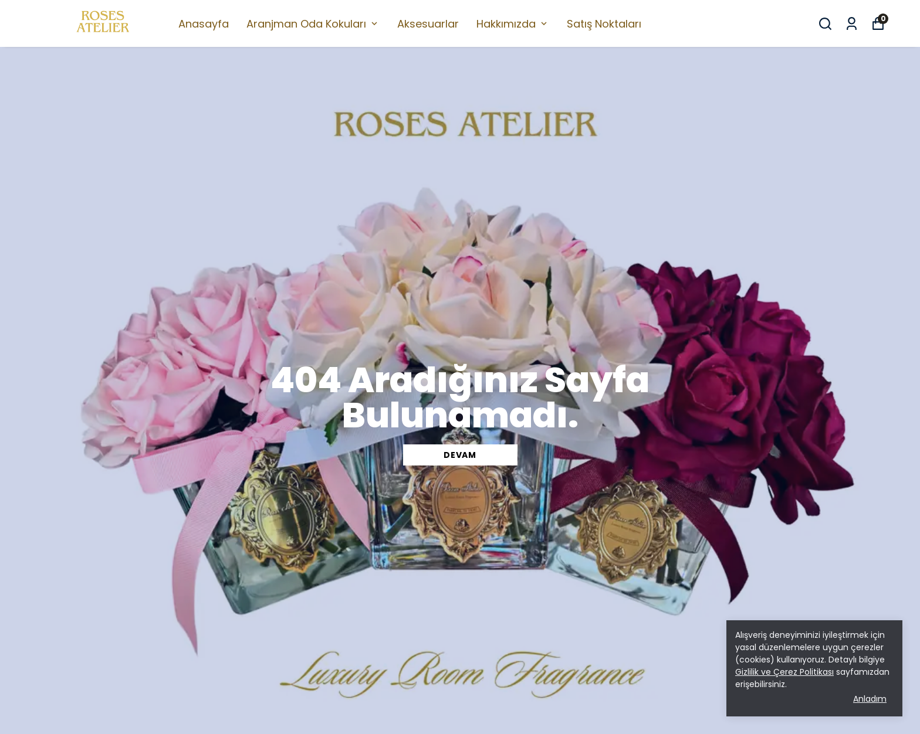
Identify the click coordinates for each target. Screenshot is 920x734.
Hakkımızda (512, 23)
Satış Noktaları (604, 23)
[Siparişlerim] (851, 23)
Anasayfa (203, 23)
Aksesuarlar (428, 23)
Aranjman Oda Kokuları (313, 23)
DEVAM (460, 455)
